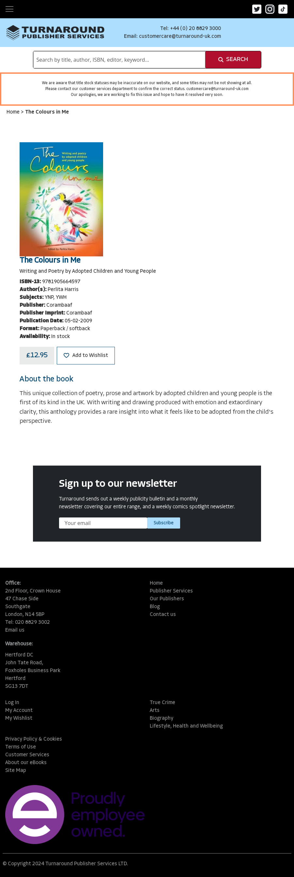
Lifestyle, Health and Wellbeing (186, 726)
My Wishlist (18, 718)
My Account (19, 710)
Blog (155, 606)
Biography (161, 718)
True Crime (162, 702)
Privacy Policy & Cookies (33, 739)
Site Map (15, 770)
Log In (12, 702)
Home (14, 112)
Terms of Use (20, 747)
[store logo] (55, 32)
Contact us (163, 614)
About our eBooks (26, 762)
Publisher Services (171, 591)
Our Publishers (167, 599)
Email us (14, 630)
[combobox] (119, 59)
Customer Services (27, 755)
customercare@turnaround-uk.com (180, 36)
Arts (155, 710)
